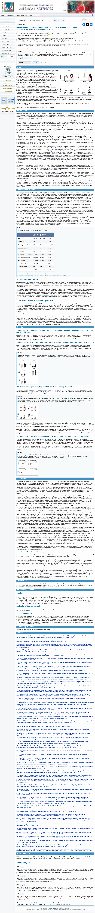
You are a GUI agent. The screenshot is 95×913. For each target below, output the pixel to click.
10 (51, 149)
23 (17, 159)
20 (55, 155)
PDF (84, 20)
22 (77, 156)
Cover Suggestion (6, 50)
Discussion (8, 72)
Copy (20, 58)
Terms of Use (81, 909)
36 (23, 201)
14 (60, 152)
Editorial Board (6, 41)
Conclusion (8, 73)
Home (3, 15)
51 (17, 566)
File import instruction (45, 62)
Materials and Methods (7, 68)
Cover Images (5, 44)
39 (64, 514)
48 (29, 543)
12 (71, 543)
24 (40, 161)
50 (41, 549)
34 (58, 182)
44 (53, 520)
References (7, 76)
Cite (63, 20)
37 (77, 501)
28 (74, 173)
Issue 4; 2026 (5, 27)
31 (44, 176)
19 (41, 155)
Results (8, 70)
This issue (56, 20)
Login (30, 15)
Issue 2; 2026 (5, 32)
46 (45, 523)
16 (72, 153)
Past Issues (5, 38)
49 (73, 543)
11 (49, 151)
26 (91, 166)
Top (8, 65)
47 (33, 530)
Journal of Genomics (7, 94)
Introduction (7, 66)
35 (31, 195)
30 (21, 176)
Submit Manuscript (21, 15)
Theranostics (8, 80)
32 (71, 176)
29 (52, 175)
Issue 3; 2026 (5, 30)
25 (59, 161)
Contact (37, 15)
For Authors (10, 15)
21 (69, 155)
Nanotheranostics (7, 88)
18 (26, 155)
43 (49, 518)
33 (26, 178)
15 (57, 153)
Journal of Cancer (7, 91)
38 (79, 501)
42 (66, 514)
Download (36, 63)
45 (53, 521)
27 (59, 169)
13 (50, 151)
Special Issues (5, 53)
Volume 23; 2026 (6, 35)
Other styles (27, 58)
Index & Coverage (6, 47)
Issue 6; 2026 (5, 21)
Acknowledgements (7, 75)
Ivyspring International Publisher (52, 908)
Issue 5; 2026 (5, 24)
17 (91, 153)
